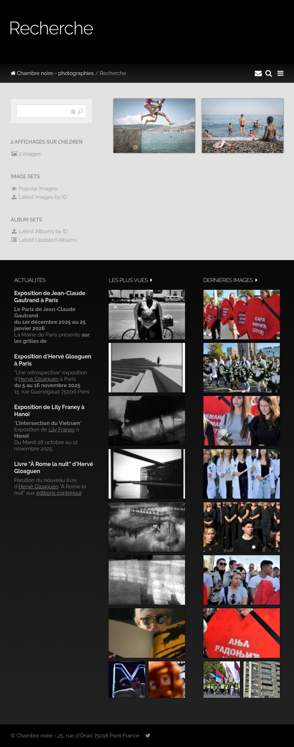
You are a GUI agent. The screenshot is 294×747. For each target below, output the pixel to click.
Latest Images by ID (39, 197)
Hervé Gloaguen (38, 379)
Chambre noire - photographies (52, 73)
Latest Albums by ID (39, 231)
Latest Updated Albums (44, 240)
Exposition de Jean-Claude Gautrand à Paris (49, 297)
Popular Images (34, 188)
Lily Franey (61, 429)
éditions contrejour (58, 493)
